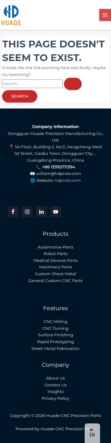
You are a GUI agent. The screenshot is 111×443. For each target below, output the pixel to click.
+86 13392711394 (58, 167)
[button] (92, 433)
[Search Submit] (73, 84)
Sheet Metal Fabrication (55, 348)
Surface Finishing (55, 334)
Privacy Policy (55, 398)
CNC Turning (56, 328)
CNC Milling (55, 321)
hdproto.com (68, 180)
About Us (55, 378)
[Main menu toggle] (105, 15)
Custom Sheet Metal (55, 273)
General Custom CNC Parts (55, 280)
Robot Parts (55, 253)
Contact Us (55, 385)
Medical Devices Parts (55, 260)
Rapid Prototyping (55, 341)
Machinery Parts (55, 266)
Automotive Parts (55, 247)
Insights (55, 391)
